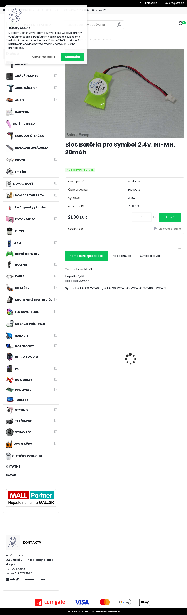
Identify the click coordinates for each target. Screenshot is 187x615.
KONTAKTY (99, 10)
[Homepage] (4, 10)
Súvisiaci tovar (150, 256)
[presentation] (67, 352)
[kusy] (141, 217)
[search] (119, 26)
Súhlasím (72, 57)
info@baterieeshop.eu (27, 579)
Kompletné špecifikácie (87, 256)
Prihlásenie (150, 3)
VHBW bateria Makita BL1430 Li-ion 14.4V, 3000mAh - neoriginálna (123, 354)
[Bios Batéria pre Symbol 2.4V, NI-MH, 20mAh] (124, 93)
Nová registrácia (174, 3)
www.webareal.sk (108, 611)
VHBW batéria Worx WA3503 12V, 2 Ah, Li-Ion (82, 357)
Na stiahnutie (121, 256)
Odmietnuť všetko (43, 57)
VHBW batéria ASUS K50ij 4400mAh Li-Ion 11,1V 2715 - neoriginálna (164, 351)
